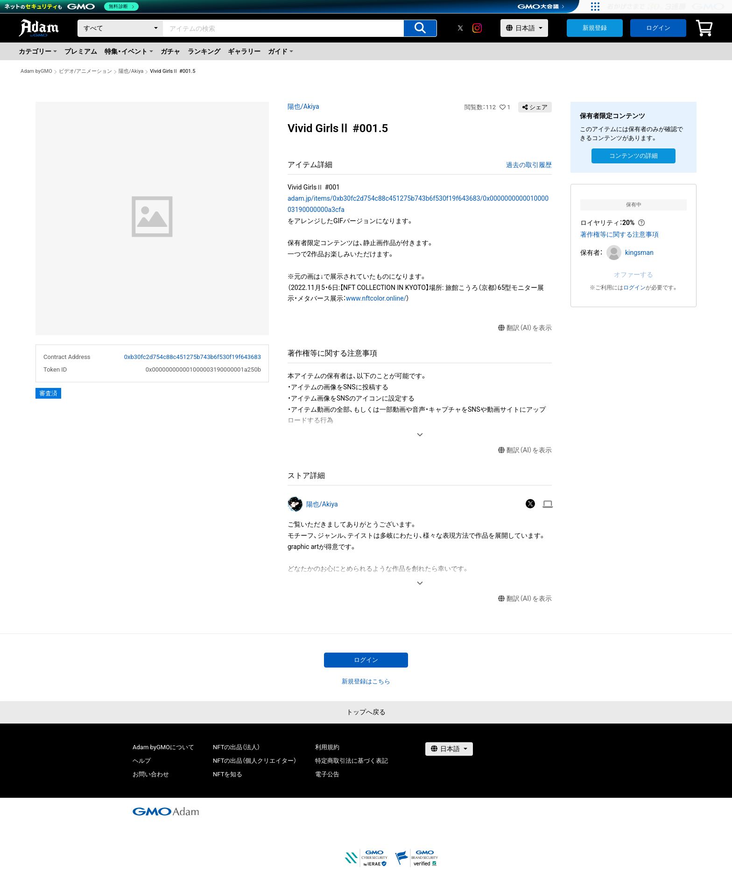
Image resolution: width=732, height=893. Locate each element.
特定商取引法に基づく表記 (351, 760)
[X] (460, 28)
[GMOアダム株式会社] (166, 811)
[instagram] (477, 28)
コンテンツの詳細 (633, 155)
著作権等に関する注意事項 (619, 234)
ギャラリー (244, 51)
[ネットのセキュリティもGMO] (71, 6)
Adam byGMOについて (163, 747)
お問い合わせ (151, 774)
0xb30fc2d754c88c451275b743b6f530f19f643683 (192, 356)
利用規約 (327, 747)
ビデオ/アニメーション (86, 71)
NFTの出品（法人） (236, 747)
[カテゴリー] (120, 28)
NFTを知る (227, 774)
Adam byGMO (36, 71)
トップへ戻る (366, 712)
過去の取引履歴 (529, 165)
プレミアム (80, 51)
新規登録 (595, 27)
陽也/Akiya (131, 71)
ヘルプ (142, 760)
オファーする (633, 274)
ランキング (204, 51)
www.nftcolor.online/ (376, 298)
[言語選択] (524, 28)
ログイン (658, 27)
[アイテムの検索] (420, 28)
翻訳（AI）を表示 (525, 328)
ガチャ (170, 51)
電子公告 (327, 774)
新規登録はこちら (366, 681)
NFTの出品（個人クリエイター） (254, 760)
